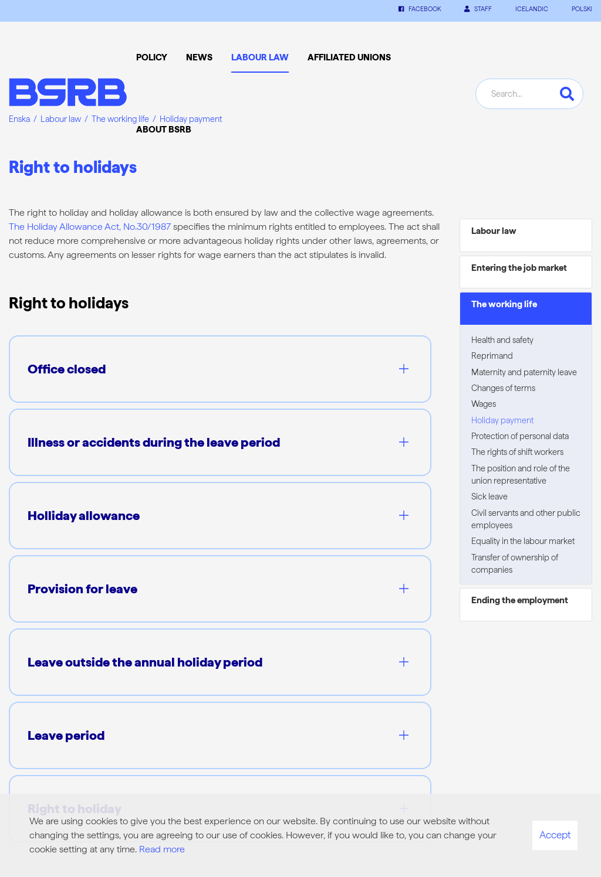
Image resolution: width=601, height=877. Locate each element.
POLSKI (582, 9)
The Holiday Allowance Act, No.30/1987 (90, 226)
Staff (478, 9)
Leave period (66, 735)
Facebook (420, 9)
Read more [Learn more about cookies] (162, 849)
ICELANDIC (531, 9)
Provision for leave (82, 588)
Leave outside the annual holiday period (145, 661)
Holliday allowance (84, 515)
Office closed (67, 368)
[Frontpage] (68, 94)
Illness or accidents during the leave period (154, 442)
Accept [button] (554, 835)
